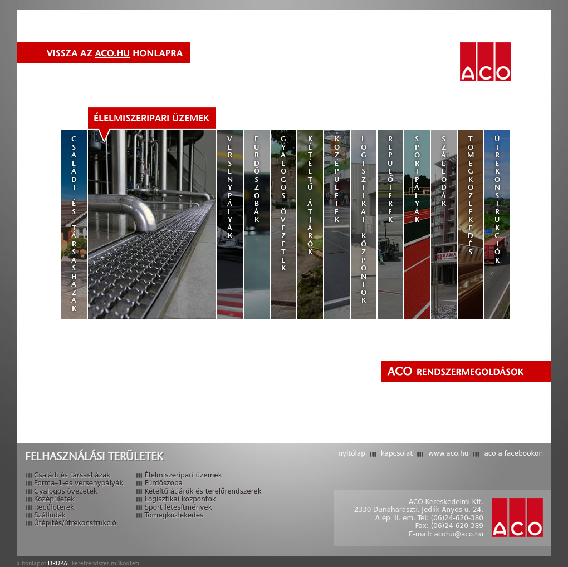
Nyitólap (351, 453)
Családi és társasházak (74, 223)
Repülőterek (391, 179)
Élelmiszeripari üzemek (151, 118)
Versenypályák (230, 187)
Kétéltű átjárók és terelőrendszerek (202, 491)
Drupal (59, 563)
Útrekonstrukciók (497, 199)
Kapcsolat (397, 453)
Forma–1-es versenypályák (78, 483)
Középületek (337, 179)
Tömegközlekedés (470, 195)
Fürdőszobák (257, 179)
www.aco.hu (448, 453)
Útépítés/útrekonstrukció (75, 523)
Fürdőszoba (163, 483)
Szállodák (444, 171)
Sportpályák (417, 179)
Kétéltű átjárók (310, 195)
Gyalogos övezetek (284, 203)
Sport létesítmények (178, 507)
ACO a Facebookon (513, 453)
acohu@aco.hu (458, 534)
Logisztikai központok (364, 219)
